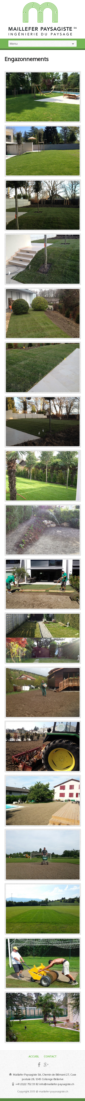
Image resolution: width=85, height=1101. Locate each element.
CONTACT (50, 1056)
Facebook (39, 1064)
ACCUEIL (34, 1056)
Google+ (46, 1064)
